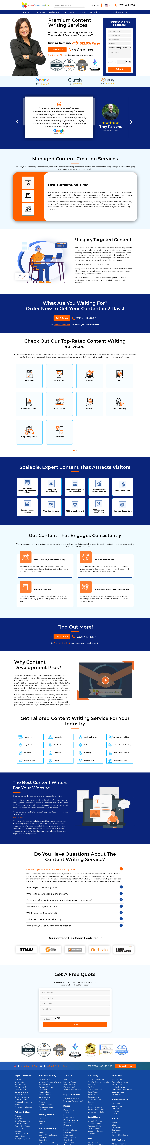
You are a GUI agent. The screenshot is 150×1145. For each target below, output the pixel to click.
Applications (44, 1122)
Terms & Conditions (120, 1107)
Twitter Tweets (94, 1101)
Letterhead (68, 1107)
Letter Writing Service (48, 1107)
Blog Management (22, 1093)
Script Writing (93, 1069)
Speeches (43, 1112)
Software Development (73, 1073)
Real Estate (117, 1067)
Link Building (93, 1120)
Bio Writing (43, 1105)
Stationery (67, 1120)
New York (116, 1076)
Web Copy (54, 12)
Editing (42, 1093)
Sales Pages (93, 1064)
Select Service (125, 1038)
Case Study (43, 1072)
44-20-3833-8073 (57, 1038)
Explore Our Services (21, 789)
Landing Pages (69, 1054)
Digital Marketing (22, 1069)
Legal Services (118, 1064)
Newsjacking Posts (22, 1111)
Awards (115, 1095)
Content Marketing (96, 1052)
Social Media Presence (97, 1125)
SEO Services (20, 1057)
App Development (71, 1071)
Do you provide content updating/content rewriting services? (59, 872)
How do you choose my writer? (42, 859)
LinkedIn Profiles (95, 1093)
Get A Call (95, 5)
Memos (42, 1074)
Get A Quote (62, 318)
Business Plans (119, 12)
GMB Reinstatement (96, 1132)
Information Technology (122, 1062)
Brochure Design (70, 1092)
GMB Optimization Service (98, 1127)
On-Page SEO (93, 1122)
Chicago (115, 1081)
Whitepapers (44, 1057)
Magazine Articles (46, 1077)
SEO (106, 12)
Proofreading (44, 1091)
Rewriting (43, 1096)
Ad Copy (91, 1059)
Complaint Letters (46, 1115)
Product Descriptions (89, 12)
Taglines (91, 1077)
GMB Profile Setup (96, 1130)
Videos (17, 1077)
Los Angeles (117, 1078)
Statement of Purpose (48, 1120)
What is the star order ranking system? (47, 866)
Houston (115, 1083)
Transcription (44, 1125)
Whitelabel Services (120, 1119)
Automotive (117, 1057)
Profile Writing (45, 1082)
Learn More (57, 49)
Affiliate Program (119, 1116)
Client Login (117, 1100)
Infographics (68, 1090)
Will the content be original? (41, 885)
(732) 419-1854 (127, 5)
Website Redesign (70, 1122)
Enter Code (112, 62)
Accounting (117, 1052)
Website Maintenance (72, 1062)
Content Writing (21, 1064)
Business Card (69, 1095)
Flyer (65, 1100)
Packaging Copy (94, 1072)
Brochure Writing (95, 1062)
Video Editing (68, 1130)
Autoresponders (46, 1079)
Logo (65, 1087)
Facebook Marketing (96, 1082)
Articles (26, 12)
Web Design (69, 12)
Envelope (67, 1105)
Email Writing (44, 1069)
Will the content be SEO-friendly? (44, 891)
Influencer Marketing (97, 1084)
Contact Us (116, 1102)
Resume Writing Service (49, 1127)
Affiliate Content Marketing (99, 1054)
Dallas (114, 1086)
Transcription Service (23, 1079)
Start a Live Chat (56, 55)
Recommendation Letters (49, 1117)
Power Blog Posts (22, 1098)
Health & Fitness (118, 1059)
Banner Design (69, 1110)
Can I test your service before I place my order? (51, 841)
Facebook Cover (70, 1102)
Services (115, 1105)
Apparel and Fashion (120, 1054)
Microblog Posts (21, 1106)
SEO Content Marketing (98, 1117)
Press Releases (45, 1064)
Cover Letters (44, 1110)
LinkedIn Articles (95, 1096)
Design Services (21, 1067)
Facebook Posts (94, 1098)
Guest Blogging (21, 1072)
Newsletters (68, 1117)
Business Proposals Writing (50, 1054)
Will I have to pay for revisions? (42, 878)
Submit (119, 69)
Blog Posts (40, 12)
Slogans (91, 1074)
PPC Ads (91, 1057)
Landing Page (69, 1115)
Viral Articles (20, 1108)
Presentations (45, 1067)
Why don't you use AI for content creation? (49, 898)
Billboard (67, 1097)
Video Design (68, 1132)
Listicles (18, 1103)
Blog (114, 1097)
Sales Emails (93, 1067)
